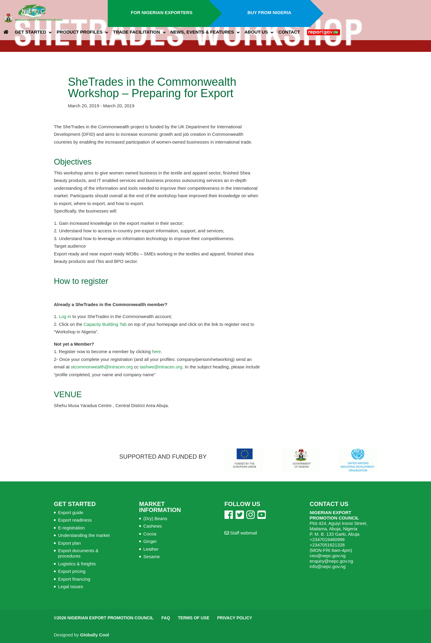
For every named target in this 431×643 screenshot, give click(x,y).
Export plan (69, 543)
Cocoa (149, 533)
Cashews (152, 525)
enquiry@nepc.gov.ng (331, 561)
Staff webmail (240, 532)
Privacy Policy (234, 617)
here (156, 351)
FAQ (165, 617)
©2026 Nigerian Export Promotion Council (104, 617)
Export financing (74, 579)
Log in (65, 316)
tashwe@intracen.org (161, 366)
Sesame (151, 556)
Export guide (70, 512)
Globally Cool (94, 634)
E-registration (71, 527)
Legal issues (70, 586)
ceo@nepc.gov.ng (327, 555)
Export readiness (75, 519)
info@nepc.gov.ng (327, 566)
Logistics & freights (77, 563)
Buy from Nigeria (269, 12)
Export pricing (72, 571)
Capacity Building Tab (104, 324)
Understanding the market (84, 535)
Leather (151, 549)
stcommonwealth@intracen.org (102, 366)
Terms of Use (193, 617)
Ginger (150, 541)
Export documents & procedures (78, 553)
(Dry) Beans (155, 518)
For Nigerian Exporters (161, 12)
